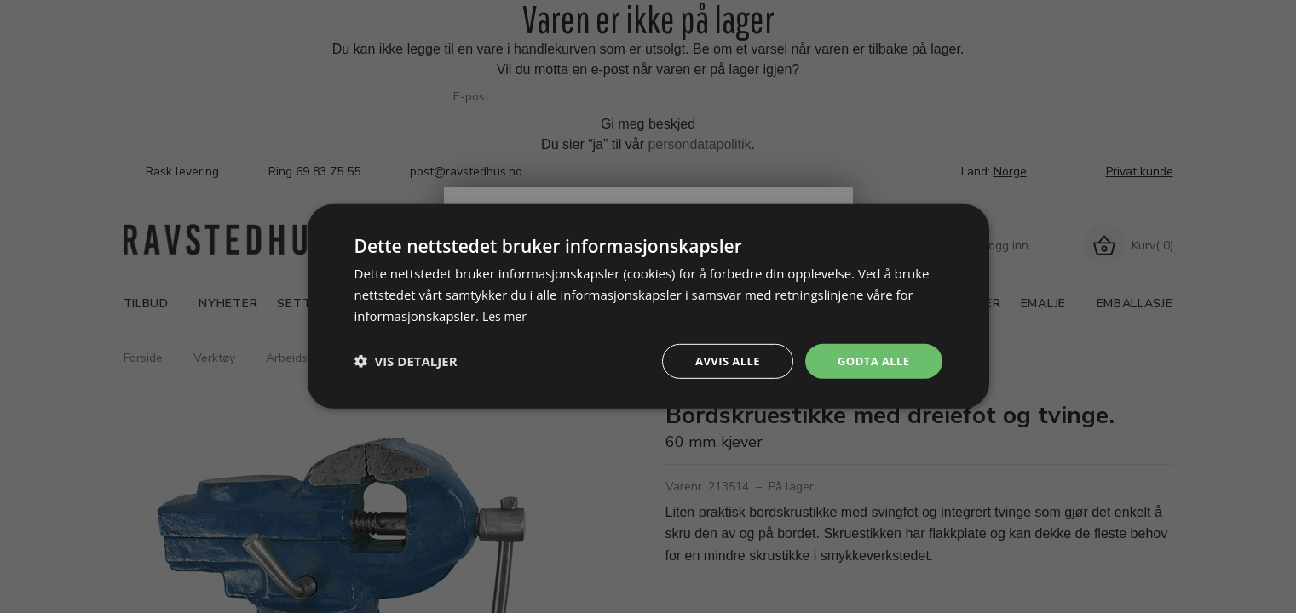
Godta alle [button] (870, 360)
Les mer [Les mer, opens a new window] (506, 314)
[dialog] (648, 306)
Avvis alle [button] (720, 360)
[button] (406, 361)
